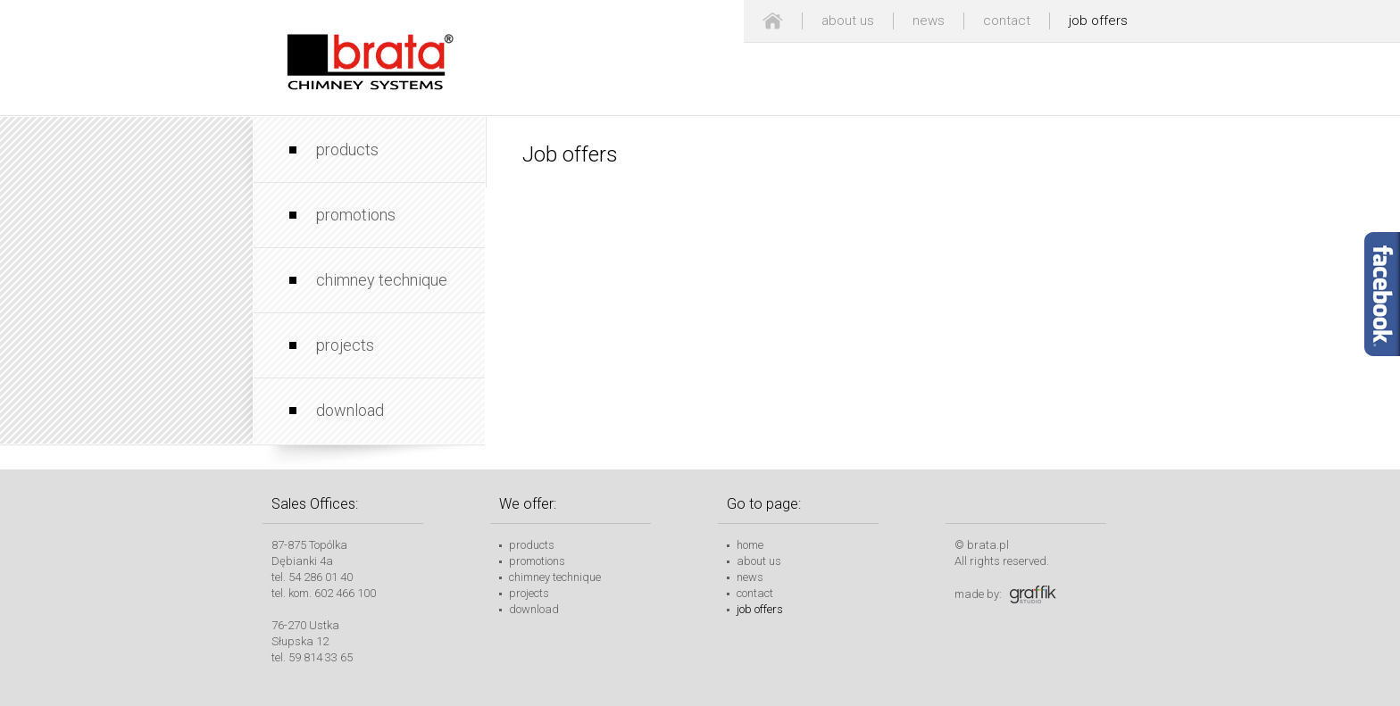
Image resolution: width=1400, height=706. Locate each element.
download (350, 410)
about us (847, 20)
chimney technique (381, 279)
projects (345, 345)
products (347, 149)
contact (1006, 20)
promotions (356, 214)
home (750, 545)
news (928, 20)
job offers (1098, 20)
